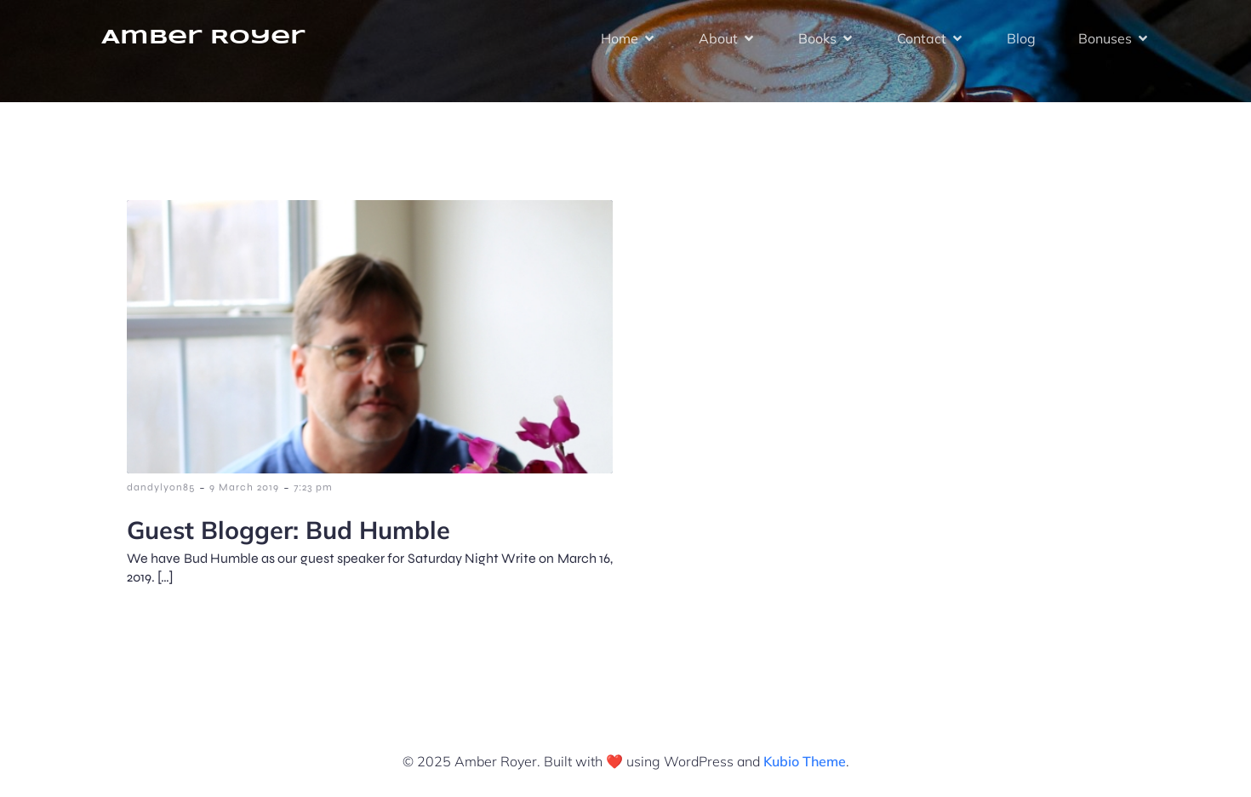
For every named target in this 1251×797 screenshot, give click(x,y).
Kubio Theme (804, 761)
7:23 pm (313, 487)
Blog (1021, 38)
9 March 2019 (244, 487)
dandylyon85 (161, 487)
